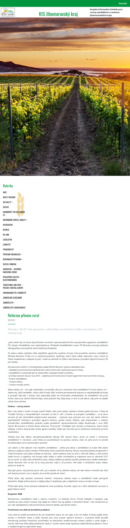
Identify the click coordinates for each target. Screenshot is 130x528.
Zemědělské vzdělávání (12, 297)
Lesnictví (6, 244)
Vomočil (11, 324)
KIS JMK (6, 234)
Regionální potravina (12, 259)
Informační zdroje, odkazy (14, 219)
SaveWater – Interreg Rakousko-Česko (12, 271)
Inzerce (6, 229)
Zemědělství (8, 302)
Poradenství (8, 249)
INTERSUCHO (8, 224)
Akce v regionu (9, 197)
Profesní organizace (11, 254)
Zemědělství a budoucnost (14, 307)
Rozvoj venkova (9, 264)
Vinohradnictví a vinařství (14, 292)
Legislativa (7, 239)
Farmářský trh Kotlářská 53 (14, 213)
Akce (5, 192)
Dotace (6, 207)
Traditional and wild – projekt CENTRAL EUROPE (13, 286)
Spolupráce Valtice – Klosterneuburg (12, 278)
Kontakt (123, 3)
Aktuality (7, 202)
